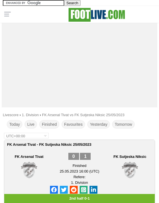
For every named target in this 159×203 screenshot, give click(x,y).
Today (14, 124)
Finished (49, 124)
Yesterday (98, 124)
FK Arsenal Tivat (29, 157)
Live (30, 124)
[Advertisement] (80, 63)
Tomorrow (123, 124)
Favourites (73, 124)
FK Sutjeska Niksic (130, 157)
